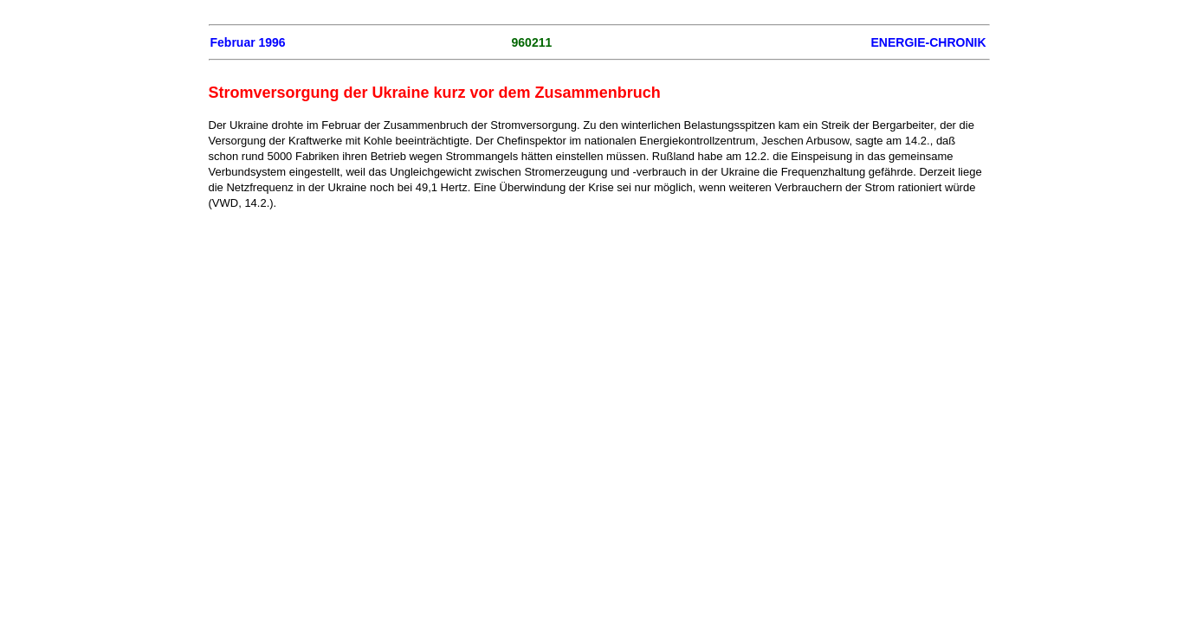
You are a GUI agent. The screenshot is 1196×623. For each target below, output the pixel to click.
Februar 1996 (248, 42)
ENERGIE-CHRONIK (928, 42)
